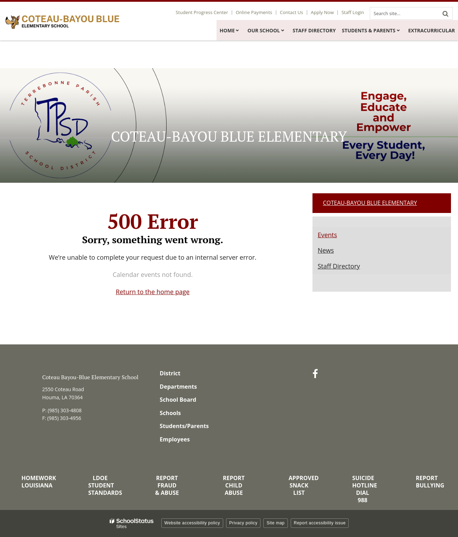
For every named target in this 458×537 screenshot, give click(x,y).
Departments (178, 386)
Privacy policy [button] (243, 522)
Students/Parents (184, 426)
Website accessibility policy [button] (192, 522)
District (170, 373)
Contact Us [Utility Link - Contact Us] (294, 12)
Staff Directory (339, 266)
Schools (170, 413)
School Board (178, 399)
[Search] (445, 13)
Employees (175, 439)
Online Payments (258, 12)
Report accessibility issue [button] (320, 522)
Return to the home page (152, 291)
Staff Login (353, 12)
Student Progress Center (207, 12)
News (326, 250)
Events (327, 235)
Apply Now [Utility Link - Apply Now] (323, 12)
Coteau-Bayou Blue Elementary (370, 203)
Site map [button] (275, 522)
